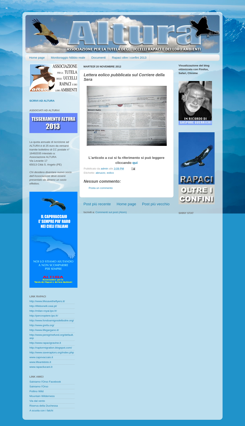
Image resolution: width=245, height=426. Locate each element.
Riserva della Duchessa (43, 405)
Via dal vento (37, 400)
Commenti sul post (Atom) (111, 212)
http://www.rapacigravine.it (45, 342)
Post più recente (97, 204)
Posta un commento (101, 187)
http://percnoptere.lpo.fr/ (43, 315)
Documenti (98, 57)
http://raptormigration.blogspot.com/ (50, 347)
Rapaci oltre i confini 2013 (129, 57)
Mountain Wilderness (42, 396)
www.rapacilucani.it (40, 366)
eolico (110, 172)
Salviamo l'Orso (38, 386)
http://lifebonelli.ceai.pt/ (43, 306)
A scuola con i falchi (41, 410)
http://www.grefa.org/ (41, 325)
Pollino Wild (36, 391)
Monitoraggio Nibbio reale (68, 57)
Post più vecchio (156, 204)
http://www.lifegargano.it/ (44, 330)
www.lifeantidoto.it (40, 362)
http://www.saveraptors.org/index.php (51, 352)
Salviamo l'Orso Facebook (45, 381)
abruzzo (100, 172)
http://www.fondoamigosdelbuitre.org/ (51, 320)
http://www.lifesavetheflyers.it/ (47, 301)
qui (135, 163)
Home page (37, 57)
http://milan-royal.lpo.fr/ (43, 310)
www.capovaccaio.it (41, 357)
